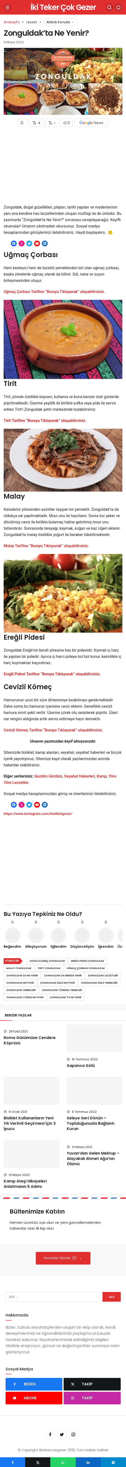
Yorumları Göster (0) (61, 1258)
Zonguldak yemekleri (21, 990)
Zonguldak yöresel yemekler (62, 990)
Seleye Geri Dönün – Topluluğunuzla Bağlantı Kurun (90, 1123)
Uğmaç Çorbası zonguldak (86, 968)
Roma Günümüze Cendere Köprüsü (30, 1040)
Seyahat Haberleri (79, 776)
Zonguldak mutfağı (20, 983)
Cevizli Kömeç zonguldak (47, 961)
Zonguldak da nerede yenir (63, 975)
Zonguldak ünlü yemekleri (99, 983)
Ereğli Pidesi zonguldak (87, 961)
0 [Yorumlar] (66, 123)
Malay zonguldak (18, 968)
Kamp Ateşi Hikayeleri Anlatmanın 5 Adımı (25, 1183)
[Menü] (7, 7)
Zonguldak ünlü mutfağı (57, 983)
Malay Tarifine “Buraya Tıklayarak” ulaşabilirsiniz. (46, 546)
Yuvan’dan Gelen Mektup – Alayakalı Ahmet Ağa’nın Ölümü (93, 1158)
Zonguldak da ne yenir (22, 975)
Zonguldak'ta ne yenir (66, 997)
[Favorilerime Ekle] (23, 122)
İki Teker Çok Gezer (63, 7)
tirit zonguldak (49, 968)
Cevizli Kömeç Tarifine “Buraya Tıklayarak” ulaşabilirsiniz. (53, 730)
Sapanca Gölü (81, 1065)
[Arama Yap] (109, 7)
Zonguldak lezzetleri (103, 975)
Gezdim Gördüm (48, 776)
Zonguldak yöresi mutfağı (25, 997)
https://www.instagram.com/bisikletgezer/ (38, 814)
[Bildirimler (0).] (118, 7)
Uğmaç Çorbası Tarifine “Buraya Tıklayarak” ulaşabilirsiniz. (54, 291)
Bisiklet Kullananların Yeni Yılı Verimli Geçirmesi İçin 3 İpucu (30, 1123)
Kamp (102, 776)
